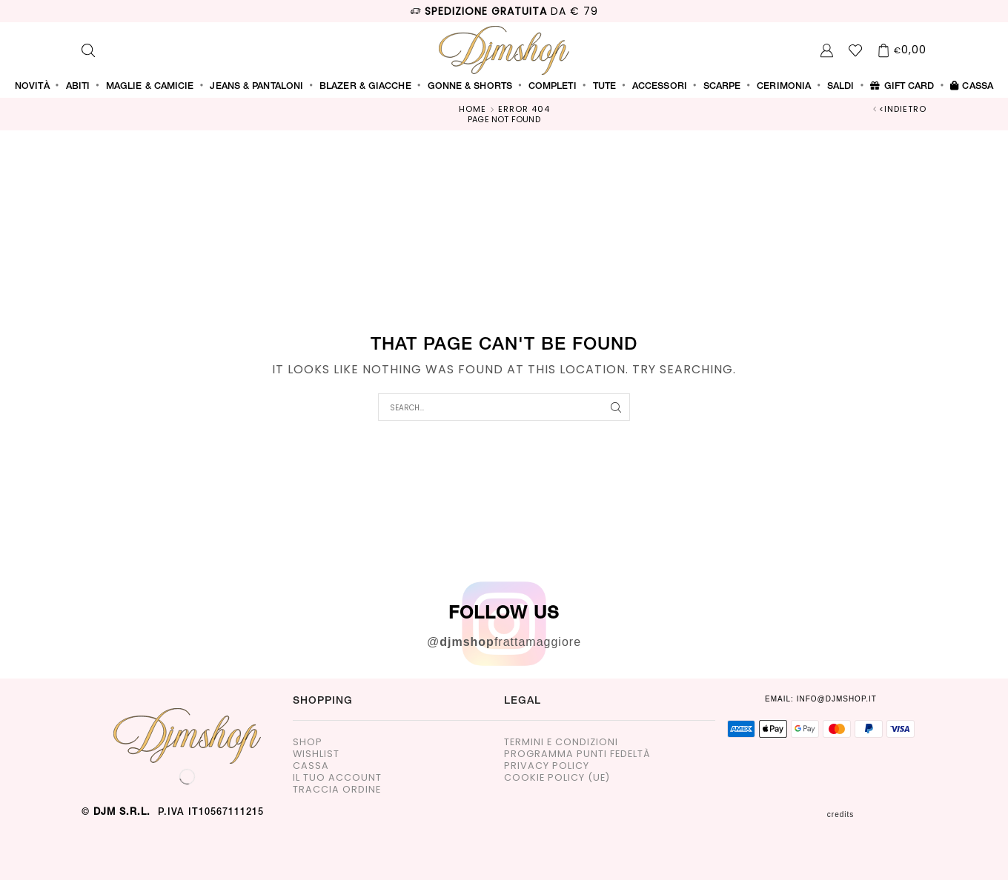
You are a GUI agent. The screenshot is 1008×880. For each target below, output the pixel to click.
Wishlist (316, 754)
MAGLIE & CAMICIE (150, 86)
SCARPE (722, 86)
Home (472, 109)
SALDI (841, 86)
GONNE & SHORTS (470, 86)
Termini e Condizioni (561, 742)
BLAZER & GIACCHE (365, 86)
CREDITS (876, 814)
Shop (307, 742)
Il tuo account (337, 778)
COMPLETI (552, 86)
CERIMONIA (784, 86)
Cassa (971, 86)
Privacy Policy (546, 766)
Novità (32, 86)
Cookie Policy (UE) (557, 778)
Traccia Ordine (337, 790)
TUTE (604, 86)
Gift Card (902, 86)
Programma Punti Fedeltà (577, 754)
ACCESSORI (659, 86)
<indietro (902, 109)
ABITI (78, 86)
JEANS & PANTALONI (256, 86)
